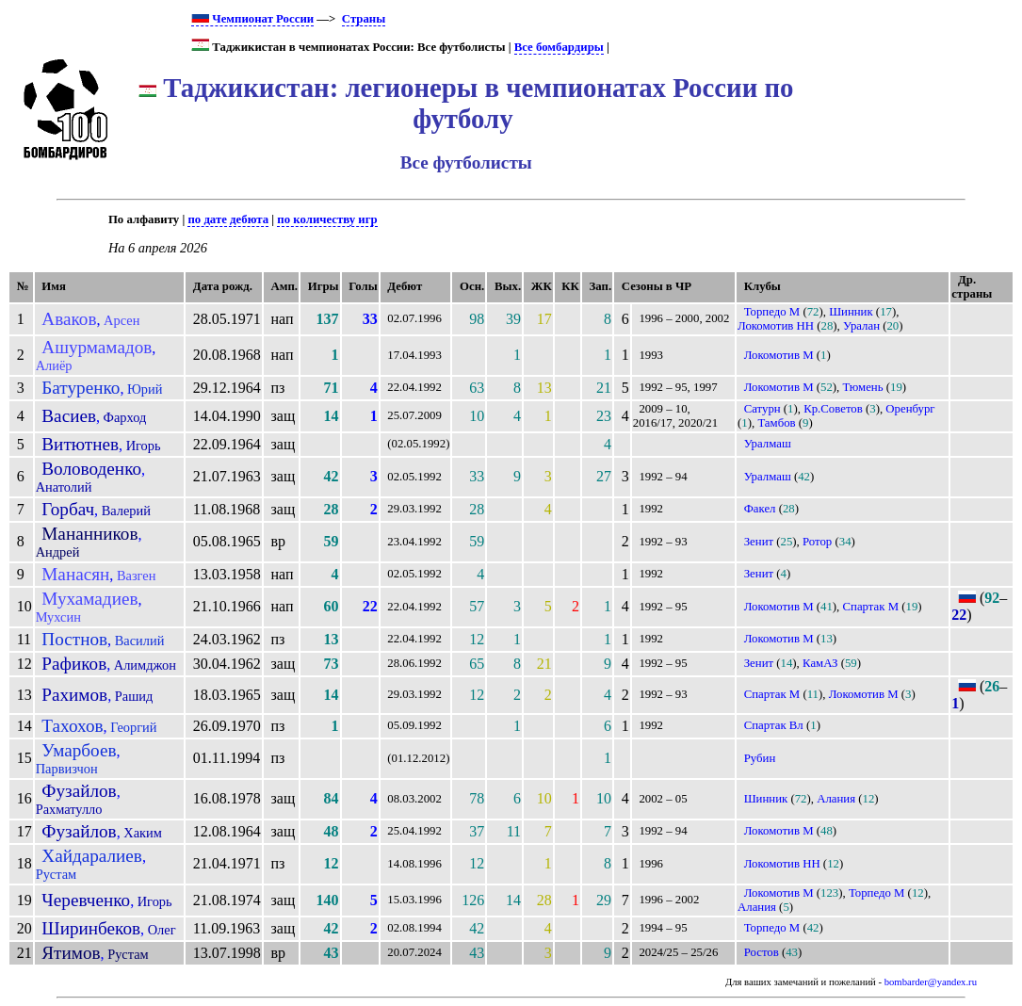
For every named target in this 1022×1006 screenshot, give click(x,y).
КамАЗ (820, 663)
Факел (760, 508)
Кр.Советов (833, 408)
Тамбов (776, 423)
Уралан (861, 326)
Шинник (851, 311)
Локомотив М (779, 355)
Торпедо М (772, 311)
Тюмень (863, 387)
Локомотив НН (776, 326)
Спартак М (871, 606)
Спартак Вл (773, 725)
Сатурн (762, 408)
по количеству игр (327, 219)
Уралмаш (767, 443)
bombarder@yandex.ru (930, 982)
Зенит (758, 541)
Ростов (761, 952)
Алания (836, 798)
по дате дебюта (227, 219)
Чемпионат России (252, 18)
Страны (363, 18)
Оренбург (909, 408)
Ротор (817, 541)
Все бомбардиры (559, 47)
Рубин (760, 758)
